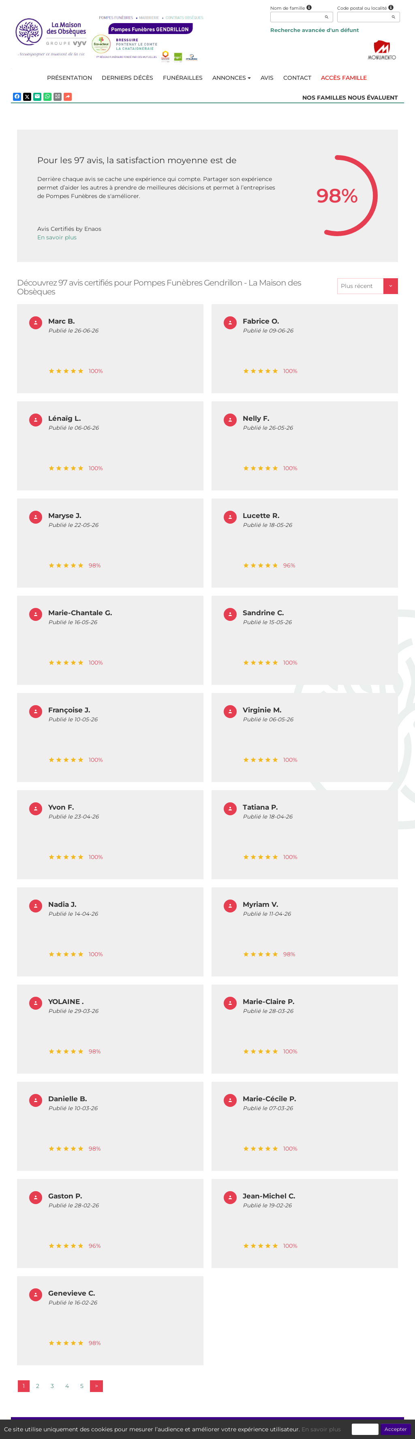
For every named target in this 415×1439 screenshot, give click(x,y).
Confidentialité (204, 1428)
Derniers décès (127, 77)
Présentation (69, 77)
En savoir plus (57, 237)
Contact (297, 77)
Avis (267, 77)
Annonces (231, 77)
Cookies (241, 1428)
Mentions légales (281, 1428)
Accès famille (344, 77)
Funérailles (183, 77)
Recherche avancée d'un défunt (314, 30)
